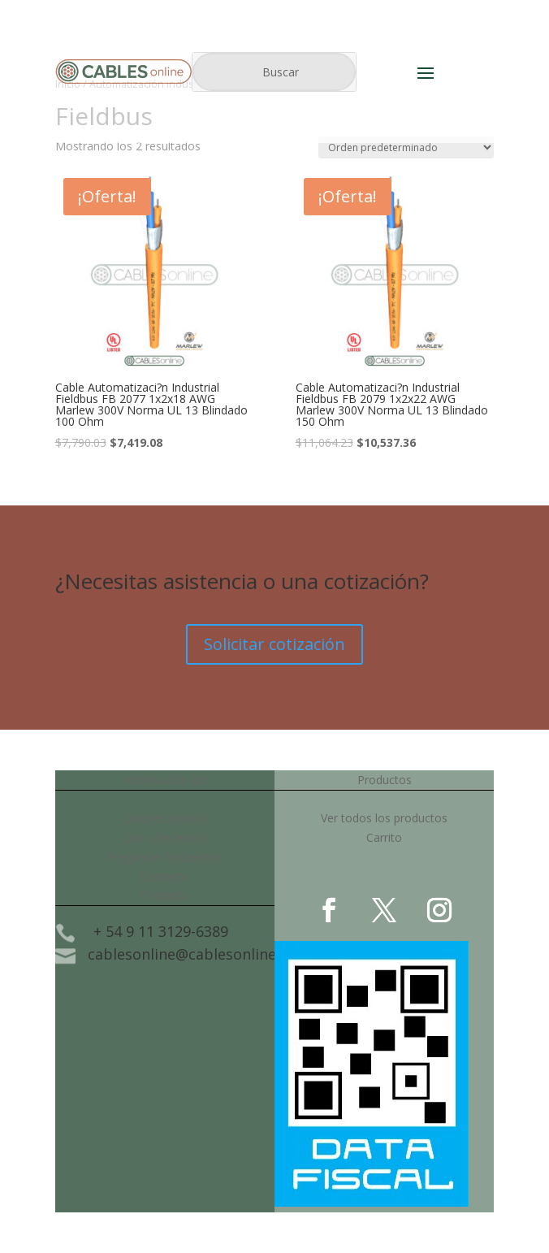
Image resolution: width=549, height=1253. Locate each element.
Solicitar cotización (274, 644)
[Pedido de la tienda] (406, 147)
